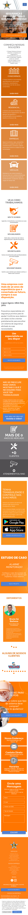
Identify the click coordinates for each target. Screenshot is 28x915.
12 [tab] (14, 673)
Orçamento (14, 866)
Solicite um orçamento (14, 35)
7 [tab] (16, 670)
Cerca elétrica (14, 859)
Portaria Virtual (14, 853)
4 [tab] (9, 670)
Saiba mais (14, 871)
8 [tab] (18, 670)
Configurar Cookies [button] (7, 912)
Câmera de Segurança (14, 857)
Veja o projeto (14, 584)
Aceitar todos (17, 912)
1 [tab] (12, 646)
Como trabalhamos (14, 870)
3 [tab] (16, 646)
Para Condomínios (14, 856)
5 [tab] (12, 670)
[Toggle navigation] (25, 4)
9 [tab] (21, 670)
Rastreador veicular (14, 860)
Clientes (14, 874)
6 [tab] (14, 670)
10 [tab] (23, 670)
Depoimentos (14, 872)
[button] (2, 25)
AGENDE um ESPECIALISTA (14, 535)
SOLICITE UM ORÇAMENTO (13, 889)
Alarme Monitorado (14, 855)
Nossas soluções (14, 868)
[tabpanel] (14, 624)
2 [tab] (14, 646)
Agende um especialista (14, 867)
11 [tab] (25, 670)
